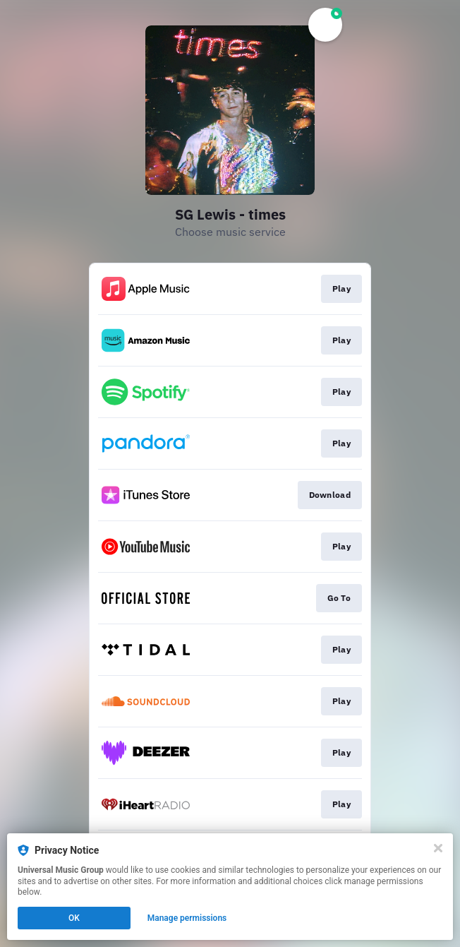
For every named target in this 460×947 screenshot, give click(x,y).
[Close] (438, 848)
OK (74, 918)
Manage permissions (187, 918)
